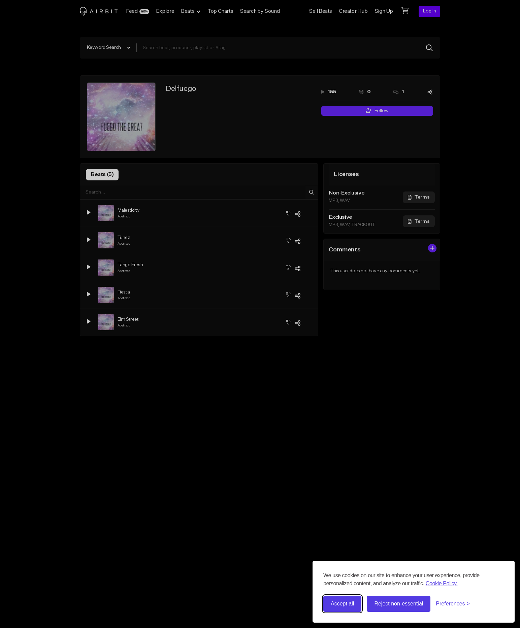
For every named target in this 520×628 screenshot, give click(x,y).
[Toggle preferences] (453, 604)
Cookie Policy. (442, 583)
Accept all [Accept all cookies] (342, 603)
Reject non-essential (398, 603)
